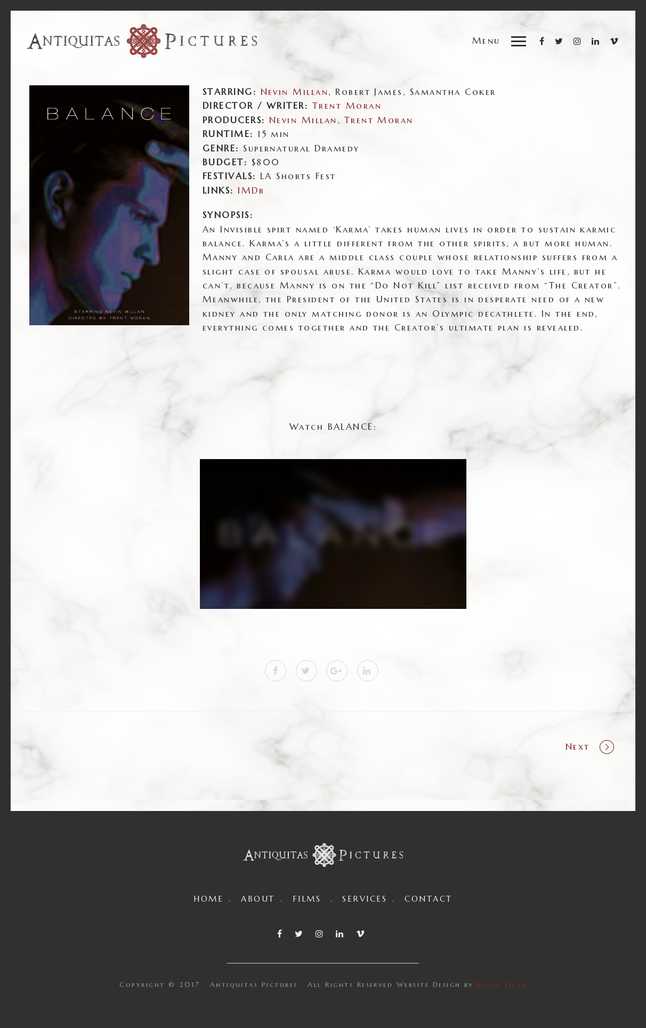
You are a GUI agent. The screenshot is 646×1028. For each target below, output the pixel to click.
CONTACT (428, 899)
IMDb (251, 190)
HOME (208, 899)
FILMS (307, 899)
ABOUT (257, 899)
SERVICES (364, 899)
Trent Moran (379, 120)
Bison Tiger (501, 984)
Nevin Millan (295, 92)
